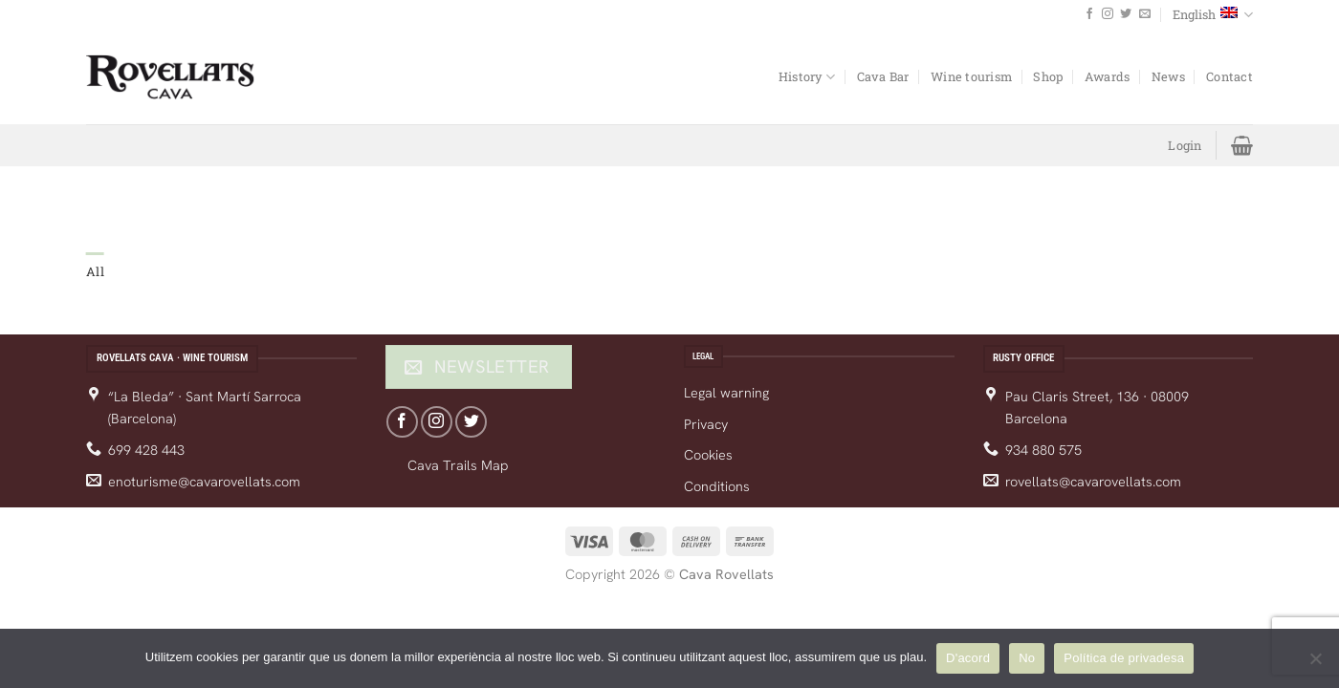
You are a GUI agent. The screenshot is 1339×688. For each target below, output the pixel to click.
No (1027, 658)
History (807, 77)
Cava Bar (883, 76)
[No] (1315, 664)
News (1168, 76)
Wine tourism (971, 76)
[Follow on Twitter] (1125, 14)
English (1213, 15)
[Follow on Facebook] (1089, 14)
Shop (1048, 76)
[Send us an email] (1145, 14)
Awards (1107, 76)
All (95, 271)
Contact (1229, 76)
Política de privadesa (1124, 658)
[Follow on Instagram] (1107, 14)
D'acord (968, 658)
